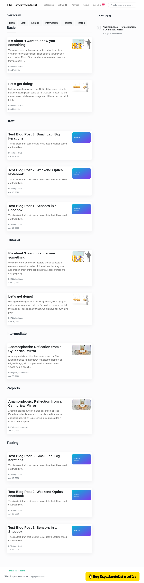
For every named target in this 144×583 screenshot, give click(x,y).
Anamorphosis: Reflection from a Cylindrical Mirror (35, 349)
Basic (12, 23)
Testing (81, 23)
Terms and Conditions (16, 571)
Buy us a (99, 5)
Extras (63, 5)
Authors (75, 5)
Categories (49, 5)
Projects (68, 23)
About (86, 5)
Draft (23, 23)
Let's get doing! (20, 84)
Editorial (35, 23)
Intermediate (51, 23)
